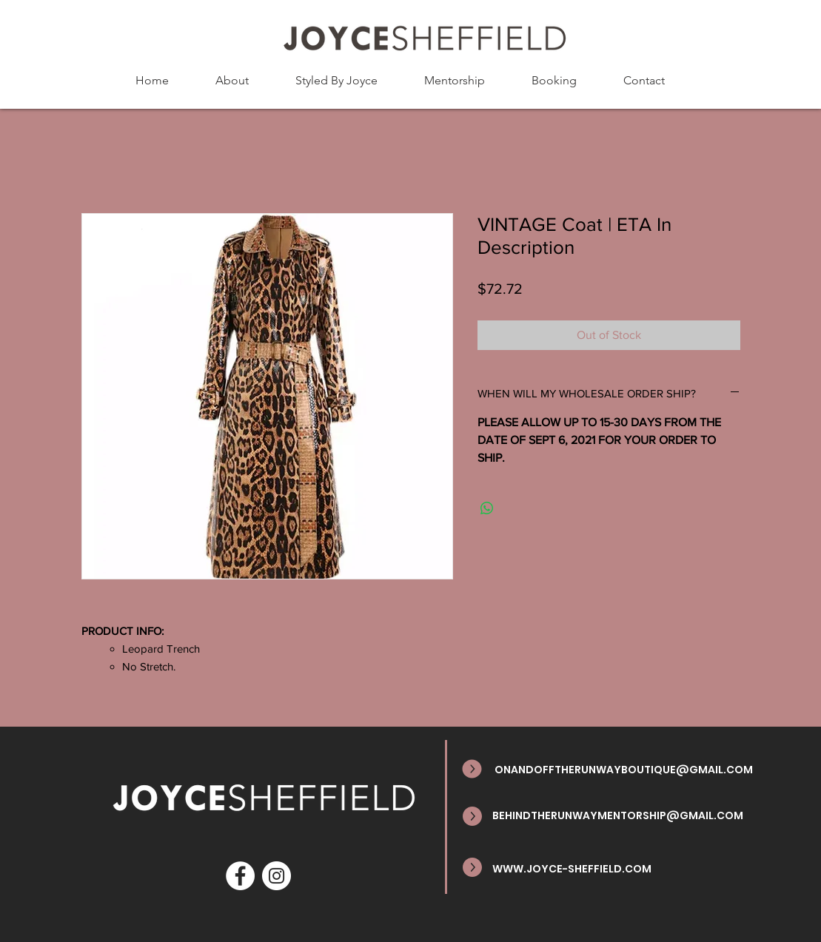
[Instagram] (276, 875)
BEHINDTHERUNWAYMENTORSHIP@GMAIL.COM (617, 815)
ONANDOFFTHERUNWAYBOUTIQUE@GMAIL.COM (624, 769)
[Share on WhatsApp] (487, 508)
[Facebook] (240, 875)
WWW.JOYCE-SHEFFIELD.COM (571, 868)
